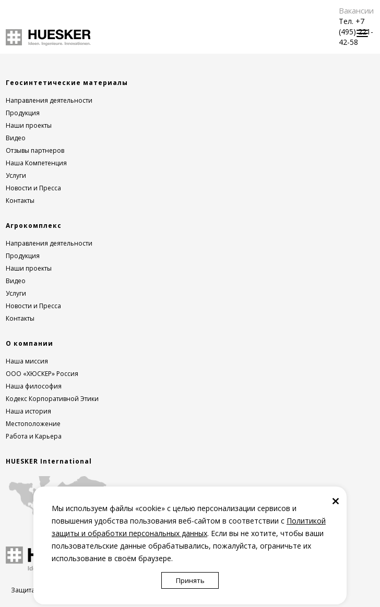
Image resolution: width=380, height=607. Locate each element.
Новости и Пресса (33, 188)
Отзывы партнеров (35, 150)
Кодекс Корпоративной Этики (52, 398)
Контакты (20, 200)
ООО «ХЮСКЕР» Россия (42, 373)
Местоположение (33, 423)
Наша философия (34, 386)
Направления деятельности (49, 100)
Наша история (28, 411)
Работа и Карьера (34, 436)
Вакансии (356, 10)
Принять (190, 580)
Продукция (23, 112)
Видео (16, 137)
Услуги (16, 175)
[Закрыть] (335, 500)
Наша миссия (27, 361)
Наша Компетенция (36, 163)
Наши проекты (29, 125)
